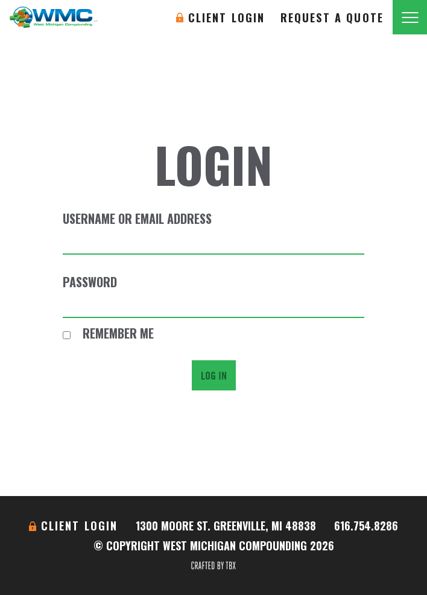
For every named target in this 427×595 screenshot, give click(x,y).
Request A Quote (332, 17)
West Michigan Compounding (53, 17)
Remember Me (108, 333)
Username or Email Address (137, 218)
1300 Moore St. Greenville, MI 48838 (226, 525)
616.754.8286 (366, 525)
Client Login (226, 17)
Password (90, 282)
